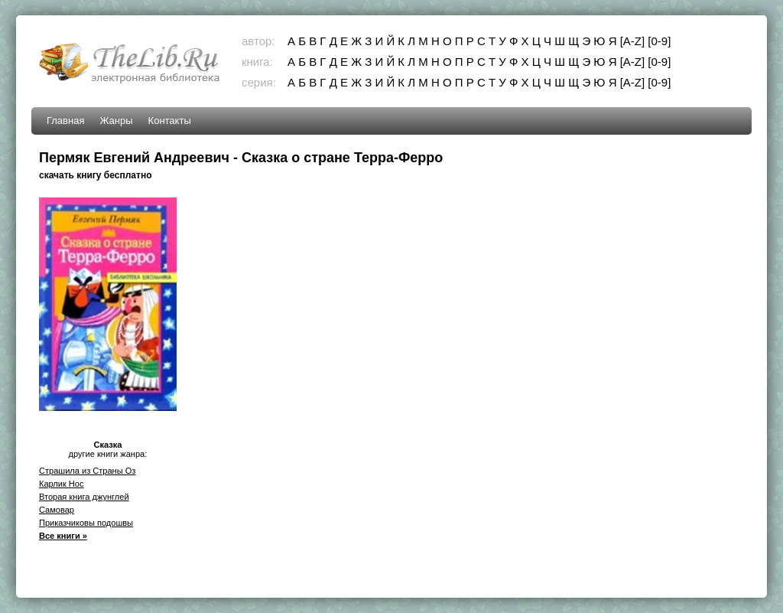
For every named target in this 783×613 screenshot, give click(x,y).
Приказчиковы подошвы (86, 522)
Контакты (169, 120)
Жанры (115, 120)
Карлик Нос (61, 483)
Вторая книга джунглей (84, 496)
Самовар (56, 509)
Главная (65, 120)
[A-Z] (632, 40)
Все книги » (63, 535)
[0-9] (659, 40)
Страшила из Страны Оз (87, 470)
